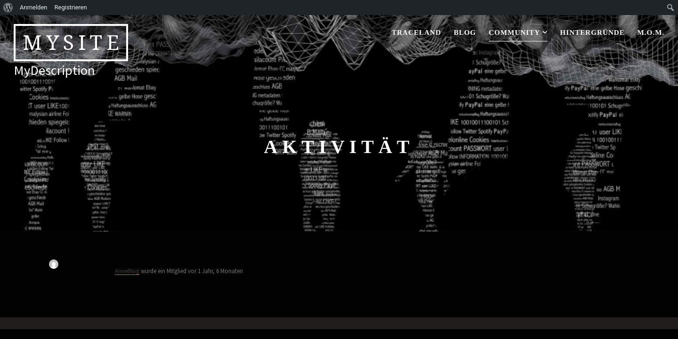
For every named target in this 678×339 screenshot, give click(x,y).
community (514, 32)
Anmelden (34, 7)
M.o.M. (651, 32)
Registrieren (71, 7)
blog (465, 32)
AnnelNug (127, 270)
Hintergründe (592, 32)
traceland (416, 32)
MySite (73, 42)
